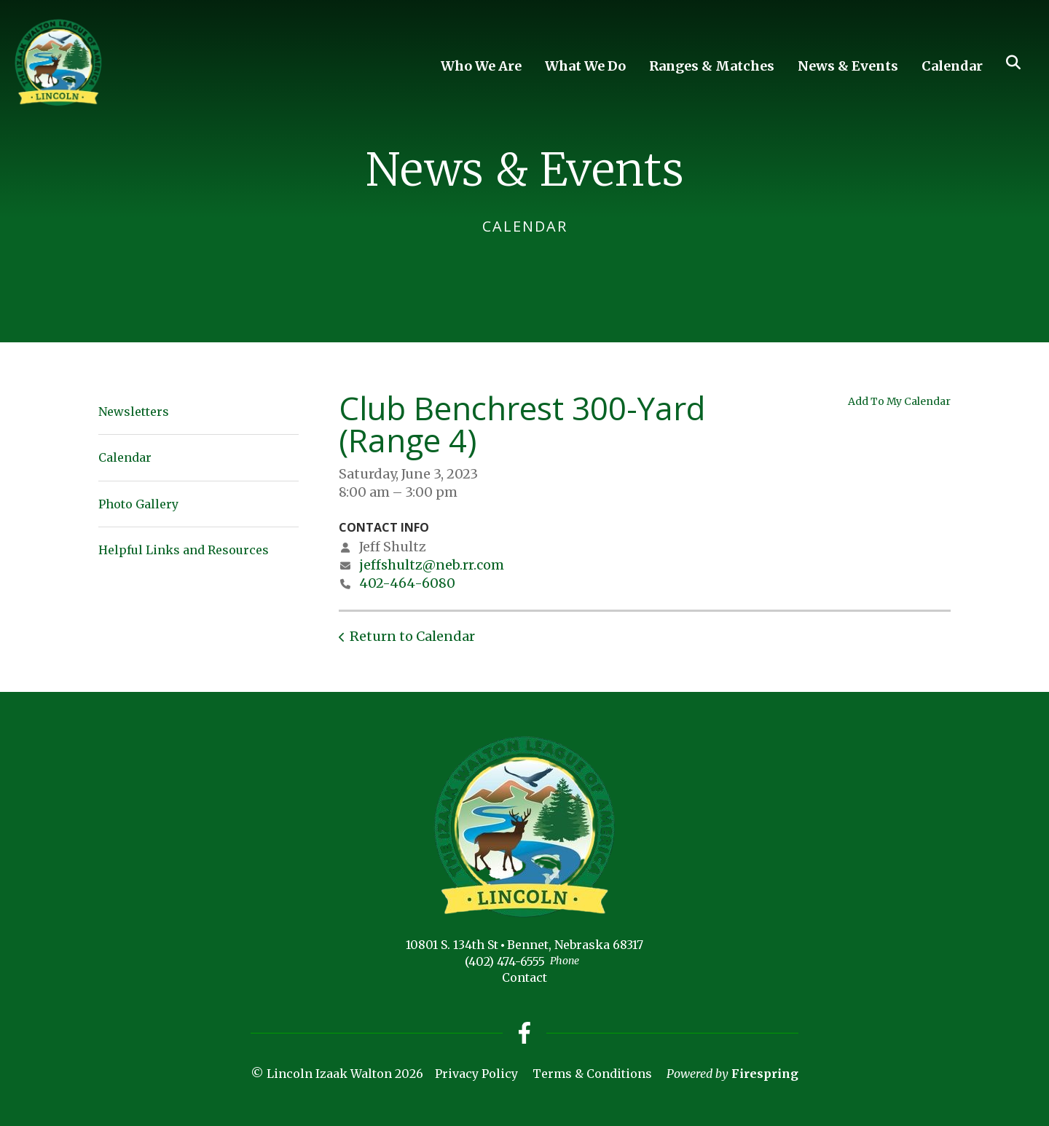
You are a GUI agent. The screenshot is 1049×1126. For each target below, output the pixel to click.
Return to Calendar (412, 636)
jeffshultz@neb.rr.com (431, 564)
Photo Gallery (138, 504)
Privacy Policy (476, 1073)
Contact (524, 977)
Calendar (952, 66)
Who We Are (481, 66)
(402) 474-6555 (505, 961)
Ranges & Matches (711, 66)
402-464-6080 (407, 583)
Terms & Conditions (592, 1073)
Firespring (764, 1073)
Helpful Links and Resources (183, 550)
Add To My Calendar (899, 401)
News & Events (848, 66)
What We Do (585, 66)
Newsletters (133, 411)
